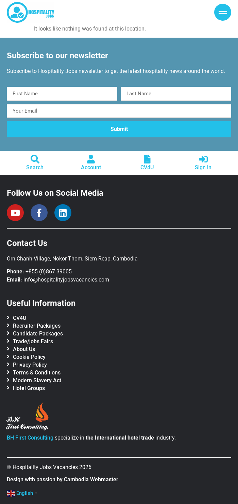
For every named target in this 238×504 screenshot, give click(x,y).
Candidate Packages (38, 333)
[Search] (35, 159)
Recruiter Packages (37, 326)
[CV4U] (147, 159)
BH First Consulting (30, 437)
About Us (24, 349)
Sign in (203, 167)
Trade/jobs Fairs (33, 341)
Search (35, 167)
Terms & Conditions (37, 372)
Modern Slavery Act (37, 380)
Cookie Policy (29, 357)
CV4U (147, 167)
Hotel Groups (29, 388)
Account (91, 167)
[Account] (91, 159)
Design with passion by (62, 479)
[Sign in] (203, 159)
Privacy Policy (30, 365)
